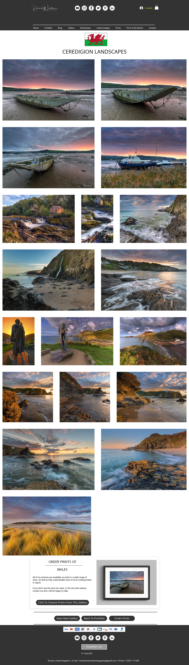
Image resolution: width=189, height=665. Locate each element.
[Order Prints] (122, 618)
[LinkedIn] (112, 8)
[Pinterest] (105, 8)
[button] (157, 7)
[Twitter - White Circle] (98, 8)
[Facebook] (91, 8)
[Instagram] (84, 8)
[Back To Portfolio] (94, 618)
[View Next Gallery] (67, 618)
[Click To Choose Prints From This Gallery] (62, 602)
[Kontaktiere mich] (94, 647)
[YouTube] (77, 8)
